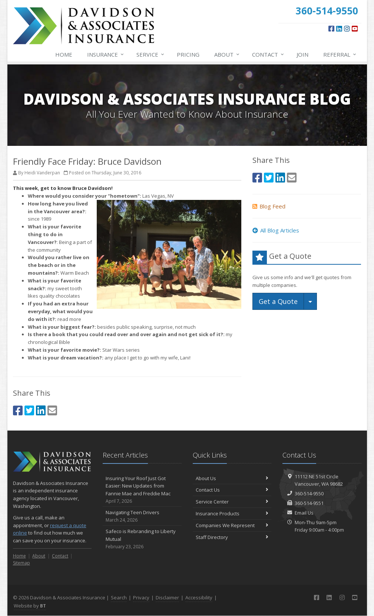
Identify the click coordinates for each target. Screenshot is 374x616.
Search (119, 597)
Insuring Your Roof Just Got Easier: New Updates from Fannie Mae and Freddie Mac (142, 490)
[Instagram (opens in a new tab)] (347, 28)
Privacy (141, 597)
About (227, 54)
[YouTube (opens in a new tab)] (355, 28)
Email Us (304, 512)
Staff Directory (232, 537)
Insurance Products (232, 513)
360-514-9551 (309, 503)
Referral (340, 54)
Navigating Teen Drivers (142, 516)
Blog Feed (268, 206)
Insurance (106, 54)
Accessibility (198, 597)
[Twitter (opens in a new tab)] (29, 410)
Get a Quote (278, 301)
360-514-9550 (309, 493)
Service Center (232, 501)
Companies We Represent (232, 525)
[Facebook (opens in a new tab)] (331, 28)
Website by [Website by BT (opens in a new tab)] (30, 605)
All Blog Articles (275, 230)
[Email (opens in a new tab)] (52, 410)
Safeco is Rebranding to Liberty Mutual (142, 539)
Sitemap (21, 563)
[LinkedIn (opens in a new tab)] (339, 28)
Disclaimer (167, 597)
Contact (268, 54)
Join (302, 54)
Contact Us (232, 489)
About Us (232, 478)
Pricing (188, 54)
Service (150, 54)
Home (63, 54)
